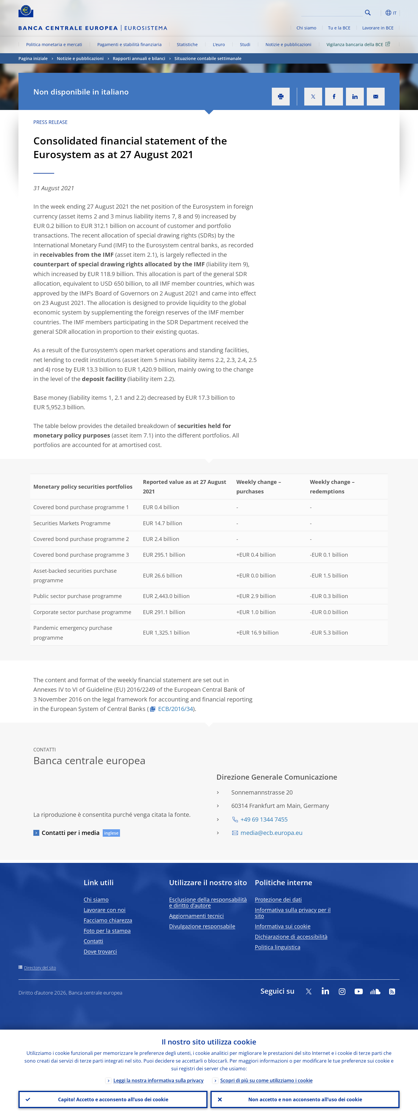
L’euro (219, 44)
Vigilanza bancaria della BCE (359, 44)
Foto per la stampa (107, 930)
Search (368, 12)
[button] (379, 13)
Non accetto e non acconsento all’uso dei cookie (305, 1099)
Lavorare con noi (105, 909)
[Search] (333, 11)
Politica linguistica (277, 947)
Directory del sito (40, 967)
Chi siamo (306, 28)
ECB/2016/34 (175, 709)
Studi (245, 44)
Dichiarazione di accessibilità (291, 936)
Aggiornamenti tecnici (196, 915)
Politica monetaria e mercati (54, 44)
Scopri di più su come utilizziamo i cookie (266, 1080)
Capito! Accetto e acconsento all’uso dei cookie (113, 1099)
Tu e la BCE (339, 28)
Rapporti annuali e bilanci (139, 58)
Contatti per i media (71, 833)
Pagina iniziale (33, 58)
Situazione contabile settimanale (207, 58)
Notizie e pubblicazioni (288, 44)
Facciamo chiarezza (108, 920)
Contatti (93, 941)
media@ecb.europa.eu (271, 833)
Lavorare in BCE (378, 28)
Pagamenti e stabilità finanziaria (129, 44)
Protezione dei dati (278, 899)
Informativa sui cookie (283, 926)
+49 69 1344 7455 (264, 819)
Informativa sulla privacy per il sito (293, 912)
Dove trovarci (100, 951)
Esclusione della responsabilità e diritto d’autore (208, 902)
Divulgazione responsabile (202, 926)
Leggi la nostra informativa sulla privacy (158, 1080)
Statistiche (187, 44)
